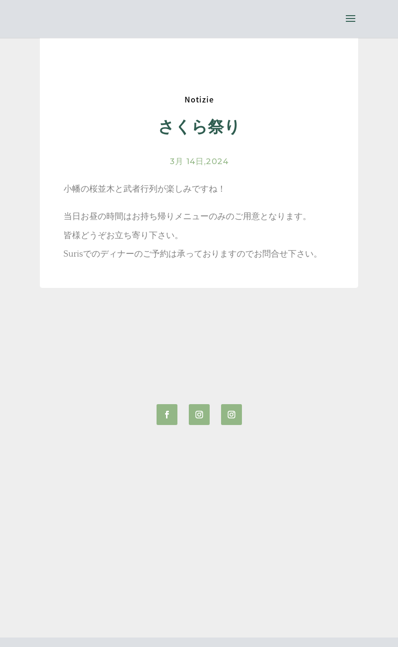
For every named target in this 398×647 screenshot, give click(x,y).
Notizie (199, 99)
